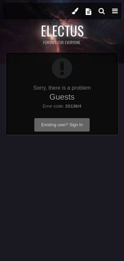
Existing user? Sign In (62, 124)
